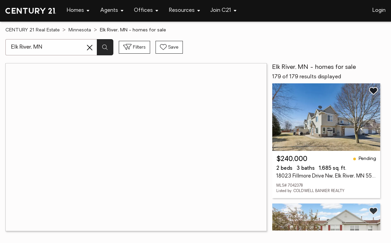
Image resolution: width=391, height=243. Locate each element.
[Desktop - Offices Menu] (146, 11)
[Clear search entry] (89, 47)
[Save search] (169, 47)
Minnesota (79, 30)
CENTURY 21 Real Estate (32, 30)
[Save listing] (373, 91)
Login (379, 10)
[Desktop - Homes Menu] (78, 11)
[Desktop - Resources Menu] (184, 11)
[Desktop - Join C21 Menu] (223, 11)
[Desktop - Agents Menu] (111, 11)
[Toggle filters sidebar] (134, 47)
